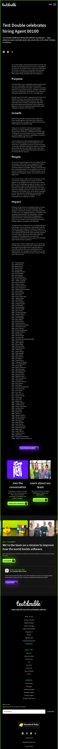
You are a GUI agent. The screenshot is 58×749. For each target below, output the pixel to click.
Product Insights (29, 695)
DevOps (29, 635)
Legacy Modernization (29, 629)
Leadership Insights (29, 689)
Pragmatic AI (29, 632)
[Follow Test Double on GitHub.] (27, 733)
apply (34, 238)
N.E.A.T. (29, 674)
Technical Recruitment (29, 641)
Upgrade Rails (29, 638)
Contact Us (29, 668)
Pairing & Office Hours (29, 698)
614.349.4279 (29, 738)
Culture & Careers (29, 656)
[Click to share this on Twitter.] (12, 52)
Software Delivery (29, 623)
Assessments (29, 644)
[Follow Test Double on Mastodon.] (31, 733)
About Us (29, 653)
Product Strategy (29, 626)
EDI (29, 662)
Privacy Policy (29, 746)
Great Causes (29, 659)
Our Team (29, 665)
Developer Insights (29, 692)
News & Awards (29, 671)
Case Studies (29, 683)
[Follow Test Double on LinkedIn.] (22, 733)
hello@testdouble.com (29, 742)
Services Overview (29, 620)
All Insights (29, 686)
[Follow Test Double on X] (35, 733)
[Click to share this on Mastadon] (8, 52)
